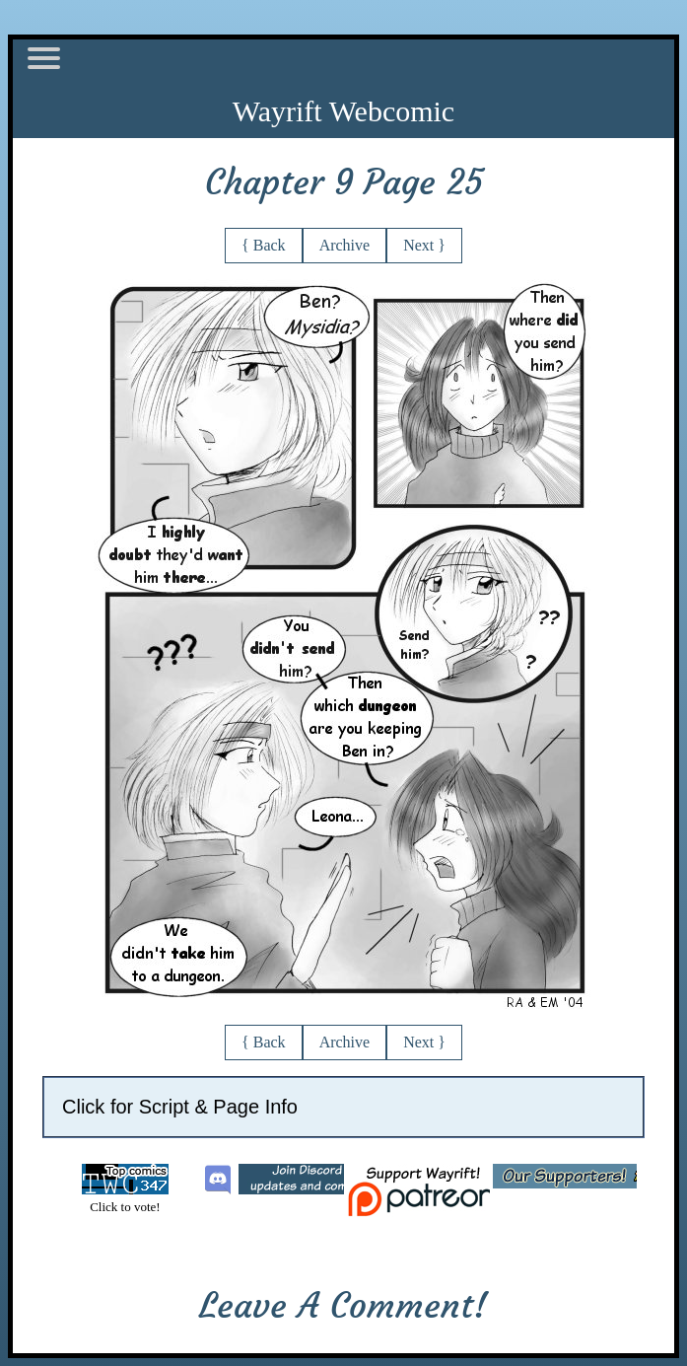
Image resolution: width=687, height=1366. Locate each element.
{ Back (263, 245)
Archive (345, 245)
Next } (424, 245)
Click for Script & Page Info (180, 1106)
